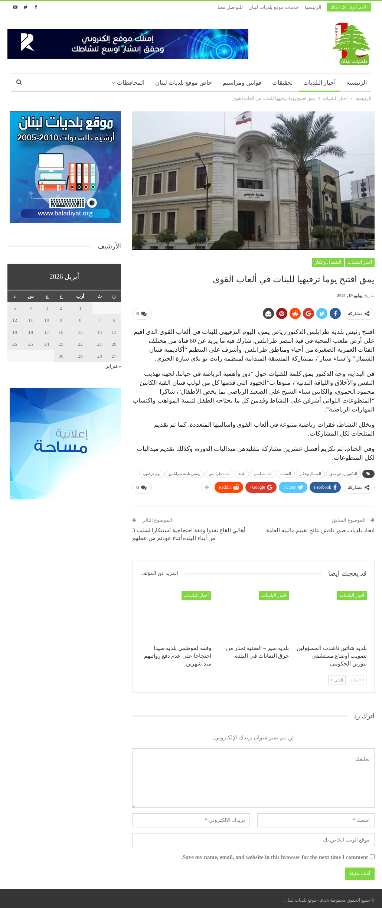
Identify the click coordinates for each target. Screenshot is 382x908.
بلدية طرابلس (219, 472)
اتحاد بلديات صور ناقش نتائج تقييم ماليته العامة (320, 528)
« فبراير (113, 366)
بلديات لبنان (263, 472)
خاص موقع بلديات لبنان (183, 82)
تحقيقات (282, 82)
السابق (356, 677)
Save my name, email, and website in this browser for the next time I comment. (274, 854)
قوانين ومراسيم (242, 82)
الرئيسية (312, 7)
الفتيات (285, 472)
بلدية (241, 472)
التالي (337, 677)
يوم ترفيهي (151, 472)
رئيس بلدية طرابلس (184, 472)
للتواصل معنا (230, 7)
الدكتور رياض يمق (343, 472)
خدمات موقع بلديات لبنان (273, 7)
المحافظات (130, 82)
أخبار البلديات (319, 82)
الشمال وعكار (328, 262)
